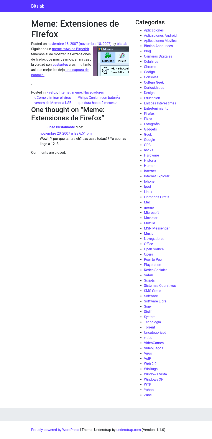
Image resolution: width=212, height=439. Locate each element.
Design (149, 93)
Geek (148, 134)
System (150, 317)
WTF (147, 385)
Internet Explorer (156, 176)
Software (151, 296)
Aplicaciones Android (160, 35)
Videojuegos (153, 348)
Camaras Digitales (158, 56)
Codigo (149, 72)
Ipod (147, 187)
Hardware (151, 155)
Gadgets (150, 129)
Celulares (151, 61)
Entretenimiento (156, 108)
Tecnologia (152, 322)
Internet (65, 92)
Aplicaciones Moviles (160, 41)
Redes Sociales (156, 270)
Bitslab (37, 6)
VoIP (147, 358)
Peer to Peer (153, 259)
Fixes (148, 119)
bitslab (122, 44)
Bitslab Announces (158, 46)
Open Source (154, 249)
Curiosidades (154, 88)
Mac (147, 202)
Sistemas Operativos (160, 286)
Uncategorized (155, 332)
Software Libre (155, 301)
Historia (150, 160)
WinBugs (151, 369)
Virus (148, 353)
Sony (148, 306)
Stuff (148, 312)
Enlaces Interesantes (160, 103)
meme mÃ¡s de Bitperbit (70, 49)
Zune (148, 395)
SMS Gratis (152, 291)
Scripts (149, 280)
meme (77, 92)
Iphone (149, 181)
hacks (148, 150)
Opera (148, 254)
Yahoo (149, 390)
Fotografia (152, 124)
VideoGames (154, 343)
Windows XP (153, 379)
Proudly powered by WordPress (55, 430)
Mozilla (149, 223)
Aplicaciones (154, 30)
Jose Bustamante (61, 127)
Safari (148, 275)
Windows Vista (155, 374)
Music (148, 233)
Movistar (151, 218)
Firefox (51, 92)
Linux (148, 192)
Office (148, 244)
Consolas (151, 77)
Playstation (152, 265)
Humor (149, 166)
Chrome (150, 67)
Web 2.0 (150, 364)
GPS (147, 145)
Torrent (149, 327)
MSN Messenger (157, 228)
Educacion (152, 98)
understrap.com (128, 430)
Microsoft (151, 213)
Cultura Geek (154, 82)
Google (149, 140)
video (148, 338)
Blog (147, 51)
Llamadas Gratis (156, 197)
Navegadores (94, 92)
